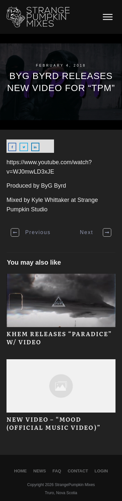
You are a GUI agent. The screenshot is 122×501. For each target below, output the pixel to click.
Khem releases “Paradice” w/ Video (61, 313)
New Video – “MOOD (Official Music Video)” (61, 398)
